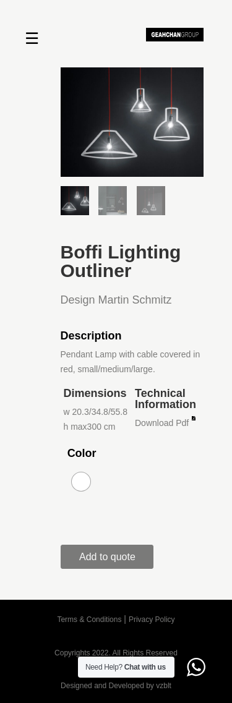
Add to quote (107, 557)
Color (82, 453)
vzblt (163, 685)
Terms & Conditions (89, 619)
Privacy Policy (152, 619)
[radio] (81, 481)
